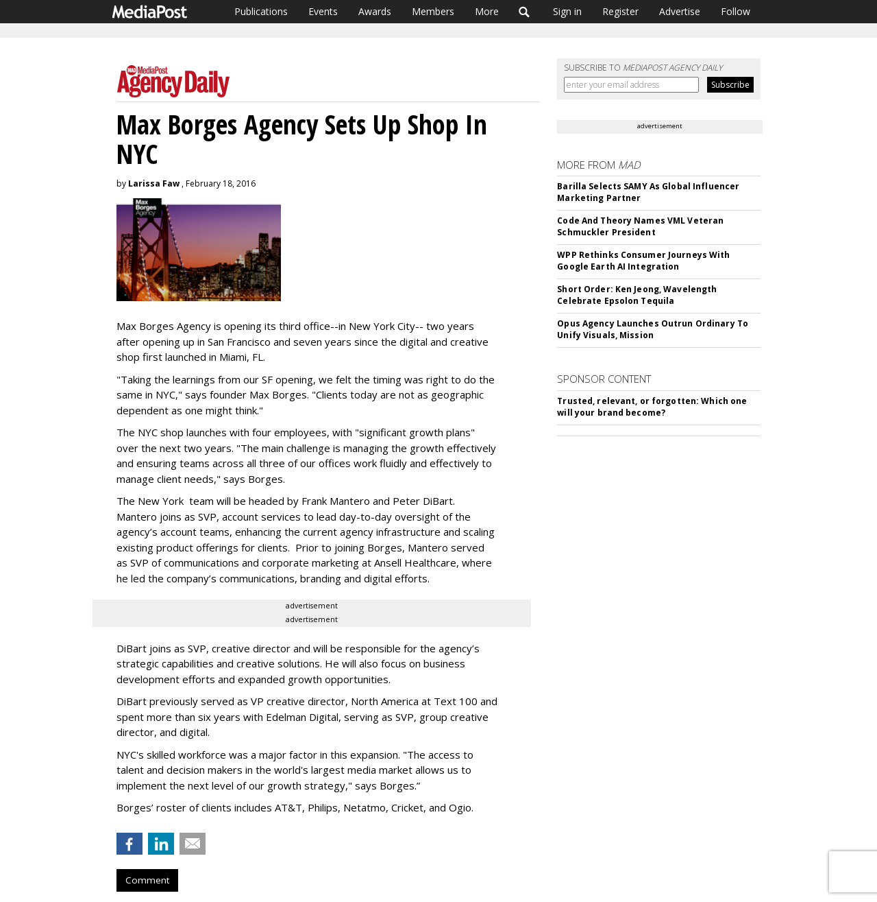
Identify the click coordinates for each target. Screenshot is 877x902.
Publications (261, 11)
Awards (374, 11)
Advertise (679, 11)
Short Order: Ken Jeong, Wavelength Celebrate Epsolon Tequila (637, 295)
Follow (735, 11)
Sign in (567, 11)
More (487, 11)
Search (524, 11)
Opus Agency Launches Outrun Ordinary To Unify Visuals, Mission (652, 329)
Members (433, 11)
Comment (147, 880)
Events (323, 11)
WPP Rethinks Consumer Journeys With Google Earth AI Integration (643, 260)
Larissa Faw (154, 183)
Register (620, 11)
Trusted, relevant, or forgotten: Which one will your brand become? (652, 406)
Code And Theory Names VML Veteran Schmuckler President (640, 226)
